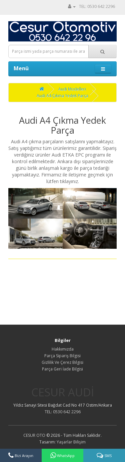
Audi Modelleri (72, 89)
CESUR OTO (34, 435)
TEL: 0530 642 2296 (97, 6)
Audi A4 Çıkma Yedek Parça (62, 96)
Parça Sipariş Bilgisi (62, 356)
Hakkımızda (63, 349)
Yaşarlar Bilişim (71, 442)
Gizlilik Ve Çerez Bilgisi (62, 362)
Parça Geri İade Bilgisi (62, 369)
